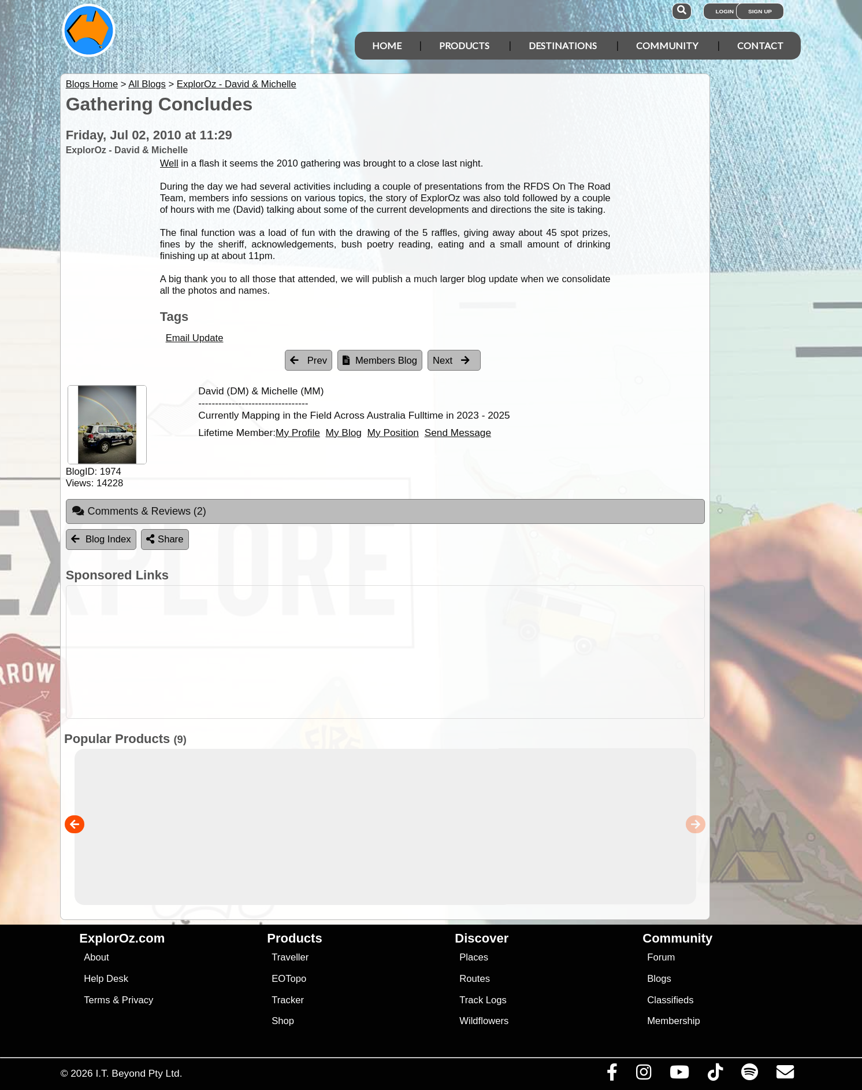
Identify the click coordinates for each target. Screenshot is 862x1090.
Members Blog (380, 360)
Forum (661, 957)
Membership (673, 1020)
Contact (760, 45)
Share (164, 539)
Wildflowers (483, 1020)
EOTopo (289, 978)
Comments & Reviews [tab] (139, 511)
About (96, 957)
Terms (97, 1000)
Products (464, 45)
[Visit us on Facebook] (612, 1075)
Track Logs (483, 1000)
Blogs (659, 978)
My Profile (298, 432)
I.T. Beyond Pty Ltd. (138, 1073)
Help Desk (106, 978)
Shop (283, 1020)
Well (169, 163)
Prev (308, 360)
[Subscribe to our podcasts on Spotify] (749, 1075)
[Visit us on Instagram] (643, 1075)
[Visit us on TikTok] (715, 1075)
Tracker (288, 1000)
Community (667, 45)
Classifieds (670, 1000)
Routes (474, 978)
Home (387, 45)
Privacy (138, 1000)
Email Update (195, 337)
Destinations (563, 45)
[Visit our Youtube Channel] (679, 1075)
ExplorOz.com (122, 938)
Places (473, 957)
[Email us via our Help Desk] (785, 1075)
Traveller (290, 957)
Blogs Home (92, 84)
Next (451, 360)
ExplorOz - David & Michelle (236, 84)
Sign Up (760, 11)
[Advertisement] (441, 652)
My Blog (343, 432)
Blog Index (101, 539)
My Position (393, 432)
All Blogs (147, 84)
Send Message (458, 432)
